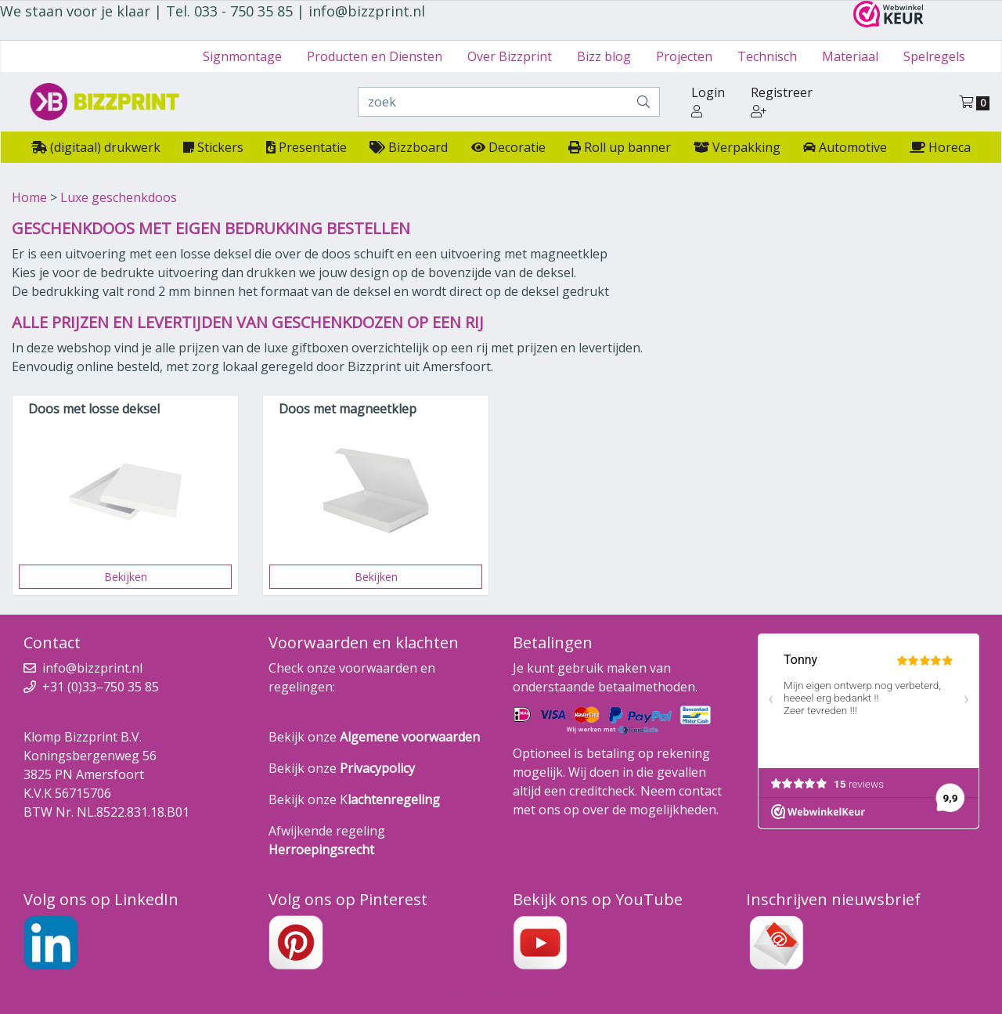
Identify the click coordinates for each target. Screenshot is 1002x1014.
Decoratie (508, 147)
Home (29, 197)
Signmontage (242, 56)
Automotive (845, 147)
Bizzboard (408, 147)
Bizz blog (604, 56)
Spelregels (934, 56)
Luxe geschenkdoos (118, 197)
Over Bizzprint (509, 56)
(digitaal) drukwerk (95, 147)
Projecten (684, 56)
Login (708, 100)
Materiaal (850, 56)
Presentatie (306, 147)
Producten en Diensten (374, 56)
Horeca (940, 147)
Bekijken (125, 576)
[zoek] (493, 102)
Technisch (767, 56)
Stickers (213, 147)
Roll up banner (619, 147)
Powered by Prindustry (501, 998)
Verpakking (737, 147)
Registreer (782, 100)
